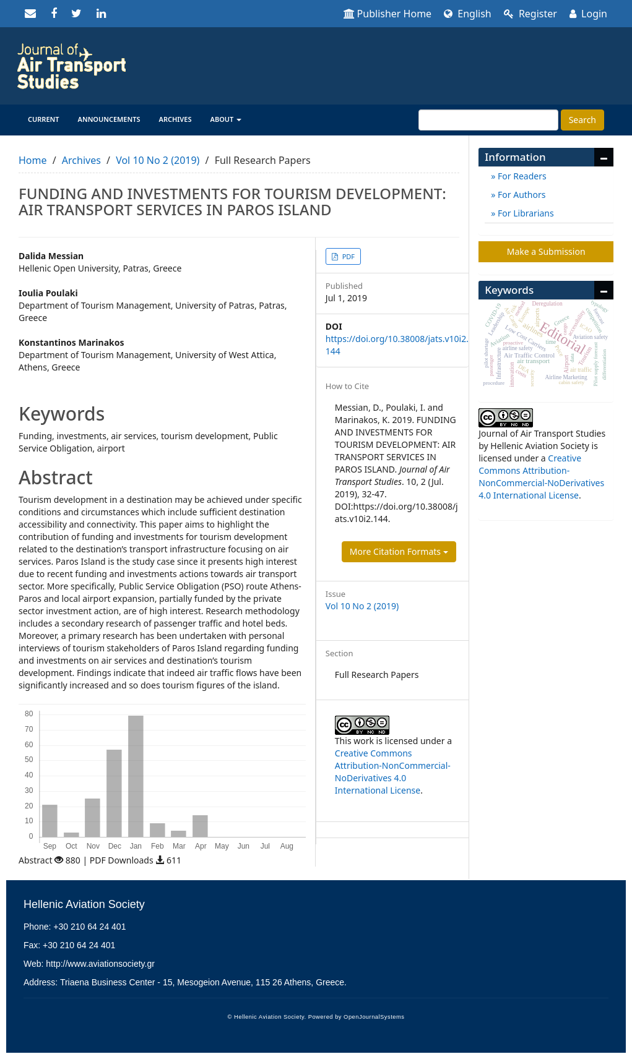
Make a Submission (546, 251)
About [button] (226, 119)
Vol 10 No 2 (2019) (157, 160)
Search (582, 120)
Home (33, 160)
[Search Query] (488, 120)
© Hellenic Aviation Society (266, 1017)
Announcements (109, 119)
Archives (175, 119)
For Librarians (524, 213)
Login (588, 13)
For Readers (520, 176)
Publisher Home (388, 13)
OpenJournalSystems (374, 1017)
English (467, 13)
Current (43, 119)
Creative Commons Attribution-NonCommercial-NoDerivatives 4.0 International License (393, 771)
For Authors (520, 194)
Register (530, 13)
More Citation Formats (399, 551)
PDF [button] (347, 256)
